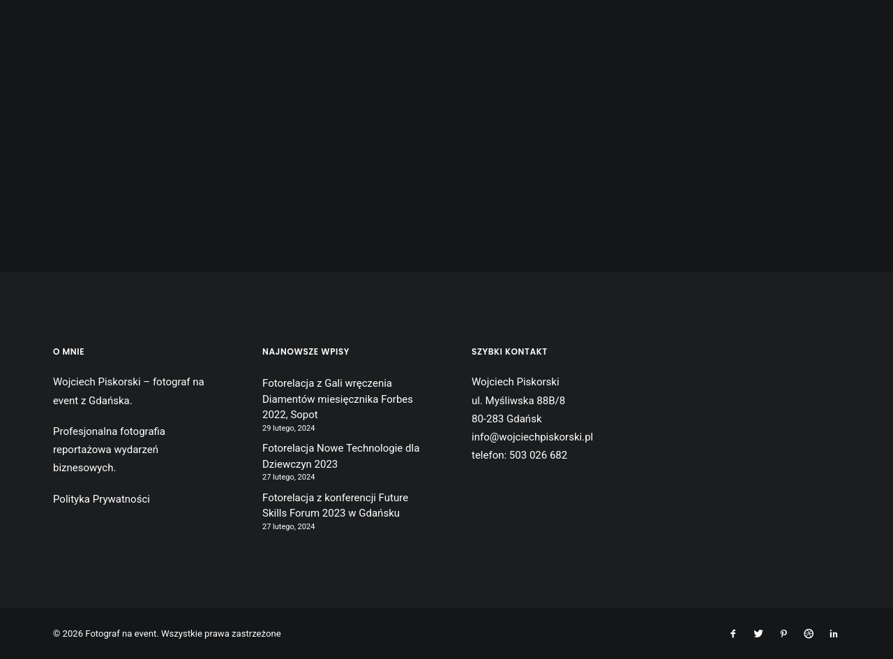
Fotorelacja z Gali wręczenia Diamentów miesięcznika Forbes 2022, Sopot (337, 399)
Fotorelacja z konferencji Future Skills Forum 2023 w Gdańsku (335, 505)
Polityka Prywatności (101, 499)
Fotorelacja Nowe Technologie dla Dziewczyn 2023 (340, 456)
